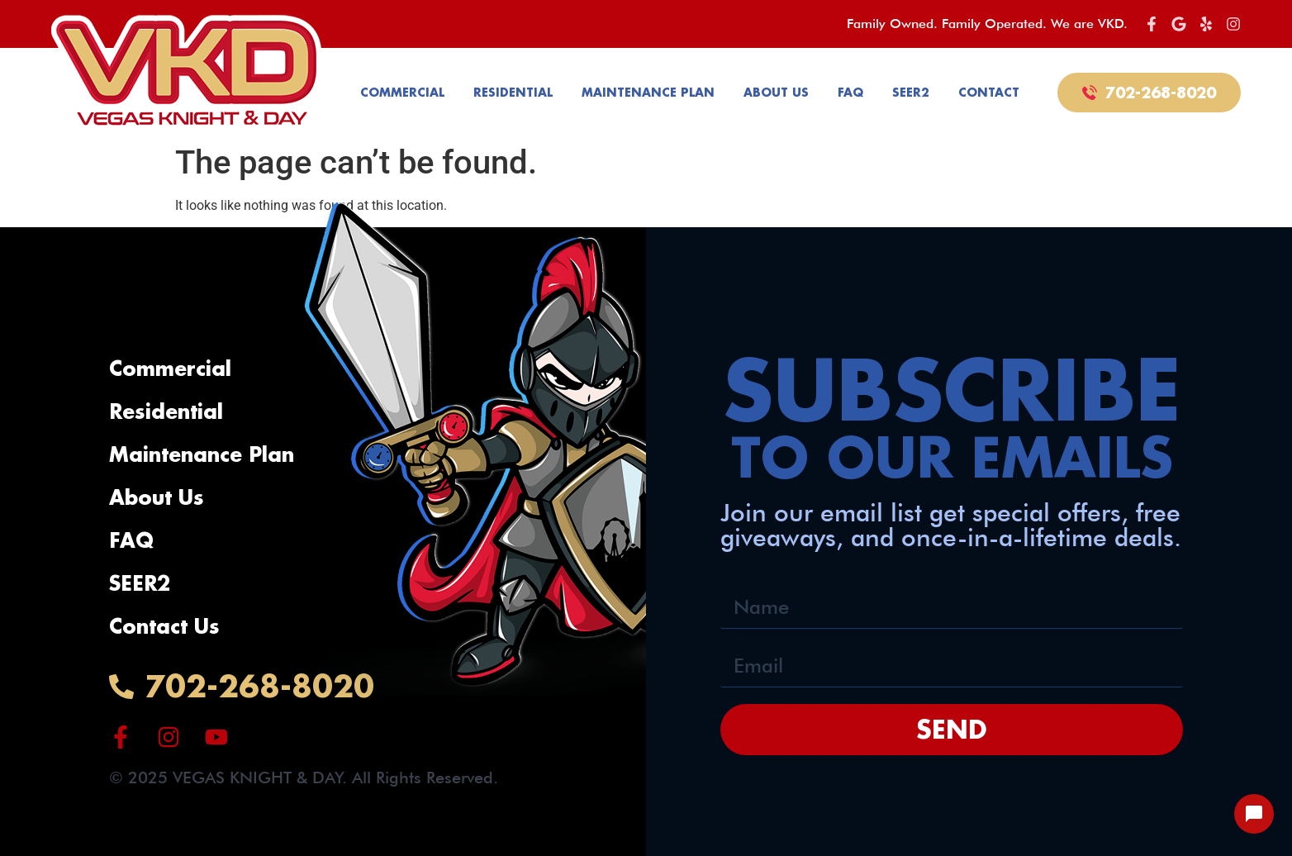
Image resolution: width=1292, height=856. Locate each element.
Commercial (402, 92)
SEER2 (910, 92)
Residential (513, 92)
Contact (988, 92)
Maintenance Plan (648, 92)
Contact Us (164, 626)
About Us (776, 92)
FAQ (850, 92)
